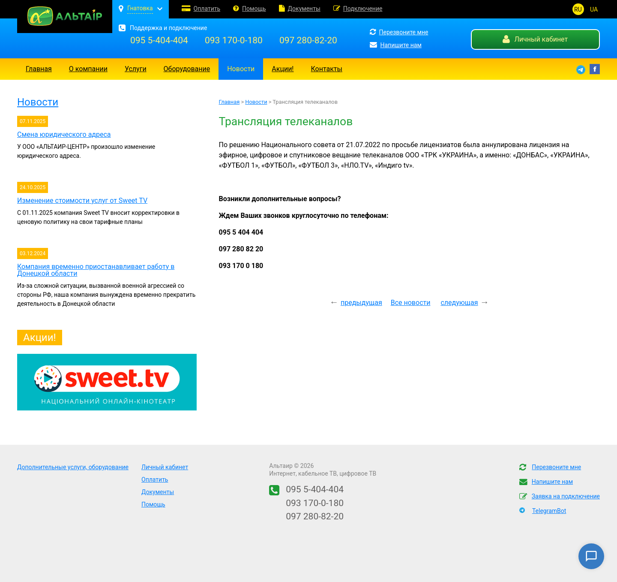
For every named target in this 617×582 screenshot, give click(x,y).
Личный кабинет (535, 39)
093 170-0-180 (234, 40)
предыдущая (361, 303)
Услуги (136, 69)
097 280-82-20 (308, 40)
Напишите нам (395, 45)
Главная (39, 69)
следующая (459, 303)
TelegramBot (549, 510)
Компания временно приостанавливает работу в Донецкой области (95, 269)
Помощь (254, 8)
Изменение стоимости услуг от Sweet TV (82, 200)
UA (594, 9)
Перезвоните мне (399, 32)
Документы (304, 8)
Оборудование (187, 69)
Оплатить (207, 8)
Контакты (326, 69)
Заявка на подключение (566, 496)
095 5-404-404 (159, 40)
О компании (88, 69)
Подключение (363, 8)
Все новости (411, 303)
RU (578, 9)
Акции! (283, 69)
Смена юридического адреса (64, 134)
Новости (241, 69)
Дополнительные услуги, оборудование (73, 467)
